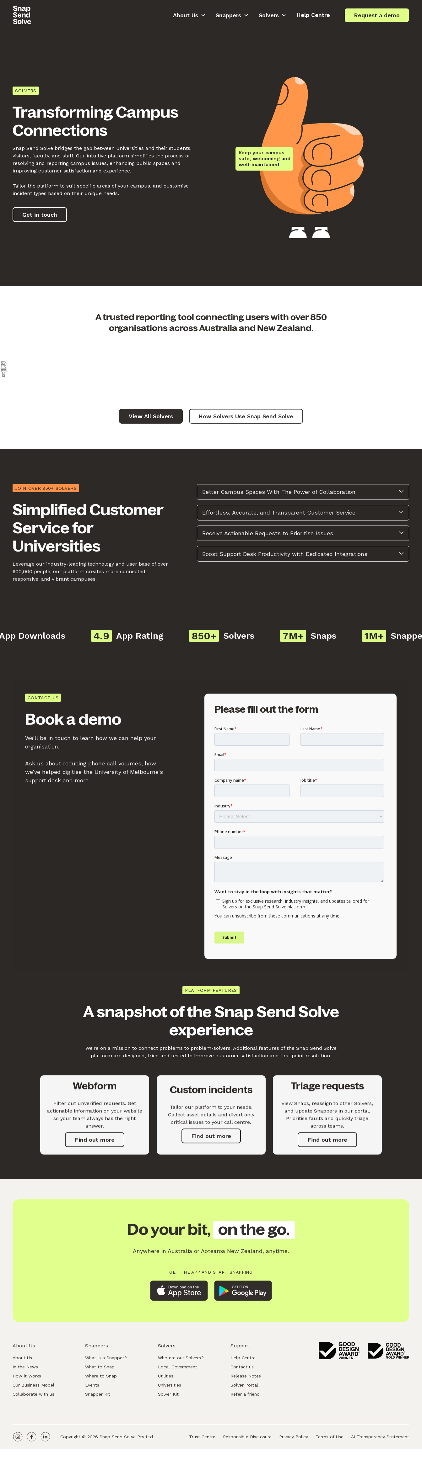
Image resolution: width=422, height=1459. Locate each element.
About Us (22, 1361)
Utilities (165, 1379)
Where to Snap (101, 1379)
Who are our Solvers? (181, 1361)
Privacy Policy (293, 1439)
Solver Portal (244, 1388)
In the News (25, 1370)
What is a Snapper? (106, 1361)
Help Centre (313, 15)
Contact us (242, 1370)
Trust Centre (202, 1439)
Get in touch (39, 214)
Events (92, 1388)
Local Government (177, 1370)
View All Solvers (151, 419)
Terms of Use (330, 1439)
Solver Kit (168, 1397)
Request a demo (377, 15)
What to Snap (100, 1370)
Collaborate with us (33, 1397)
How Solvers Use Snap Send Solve (245, 419)
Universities (169, 1388)
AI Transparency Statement (380, 1439)
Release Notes (246, 1379)
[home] (22, 15)
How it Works (27, 1379)
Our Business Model (33, 1388)
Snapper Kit (98, 1397)
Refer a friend (245, 1397)
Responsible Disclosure (247, 1439)
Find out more (95, 1149)
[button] (189, 15)
